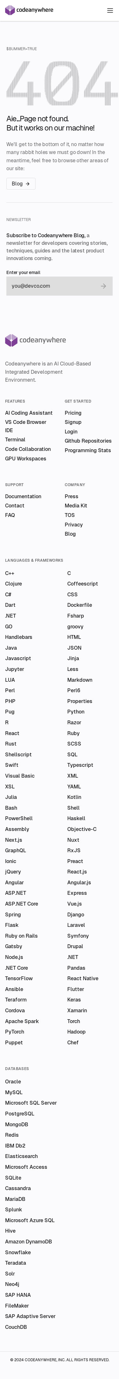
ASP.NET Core (21, 903)
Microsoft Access (26, 1167)
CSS (72, 594)
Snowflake (18, 1252)
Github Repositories (88, 441)
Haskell (76, 818)
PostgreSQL (19, 1113)
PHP (10, 701)
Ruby (73, 733)
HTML (74, 637)
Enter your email (23, 272)
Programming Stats (88, 450)
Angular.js (79, 882)
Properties (79, 701)
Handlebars (18, 637)
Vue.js (74, 903)
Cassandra (18, 1188)
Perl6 (73, 690)
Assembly (17, 829)
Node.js (14, 957)
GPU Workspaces (25, 458)
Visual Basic (20, 776)
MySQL (14, 1092)
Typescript (80, 765)
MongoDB (16, 1124)
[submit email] (103, 286)
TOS (70, 515)
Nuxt (73, 840)
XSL (10, 786)
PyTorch (14, 1031)
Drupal (75, 946)
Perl (10, 690)
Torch (73, 1021)
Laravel (76, 925)
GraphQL (15, 850)
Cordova (15, 1010)
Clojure (13, 583)
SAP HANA (18, 1295)
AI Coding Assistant (29, 413)
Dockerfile (79, 605)
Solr (10, 1273)
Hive (10, 1231)
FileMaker (17, 1305)
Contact (14, 505)
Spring (13, 914)
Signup (73, 422)
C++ (9, 573)
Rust (11, 743)
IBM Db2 (15, 1145)
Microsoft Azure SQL (30, 1220)
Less (72, 669)
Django (75, 914)
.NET (10, 616)
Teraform (16, 999)
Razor (74, 722)
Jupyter (14, 669)
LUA (10, 680)
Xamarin (77, 1010)
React (12, 733)
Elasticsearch (21, 1156)
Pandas (76, 968)
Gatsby (13, 946)
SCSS (74, 743)
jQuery (13, 871)
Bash (11, 808)
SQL (72, 754)
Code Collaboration (28, 449)
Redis (12, 1135)
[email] (53, 286)
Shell (73, 808)
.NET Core (16, 968)
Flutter (75, 989)
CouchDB (16, 1327)
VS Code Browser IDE (25, 426)
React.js (77, 871)
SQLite (13, 1178)
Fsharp (75, 616)
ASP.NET (15, 893)
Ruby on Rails (21, 936)
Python (75, 711)
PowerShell (19, 818)
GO (8, 626)
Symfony (78, 936)
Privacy (74, 524)
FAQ (10, 515)
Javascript (18, 658)
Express (77, 893)
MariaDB (15, 1199)
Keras (74, 999)
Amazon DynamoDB (28, 1241)
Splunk (13, 1209)
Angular (14, 882)
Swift (11, 765)
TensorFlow (19, 978)
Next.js (13, 840)
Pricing (73, 413)
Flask (12, 925)
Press (71, 496)
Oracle (13, 1081)
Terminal (15, 439)
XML (72, 776)
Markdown (79, 680)
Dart (10, 605)
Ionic (10, 861)
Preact (75, 861)
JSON (74, 648)
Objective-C (81, 829)
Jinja (73, 658)
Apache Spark (22, 1021)
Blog (21, 183)
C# (8, 594)
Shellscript (18, 754)
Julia (11, 797)
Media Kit (76, 505)
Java (11, 648)
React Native (82, 978)
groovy (75, 626)
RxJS (74, 850)
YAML (74, 786)
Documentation (23, 496)
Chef (73, 1042)
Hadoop (76, 1031)
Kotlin (74, 797)
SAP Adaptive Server (30, 1316)
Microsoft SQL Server (31, 1103)
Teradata (15, 1263)
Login (71, 431)
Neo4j (12, 1284)
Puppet (14, 1042)
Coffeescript (82, 583)
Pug (10, 711)
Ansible (14, 989)
